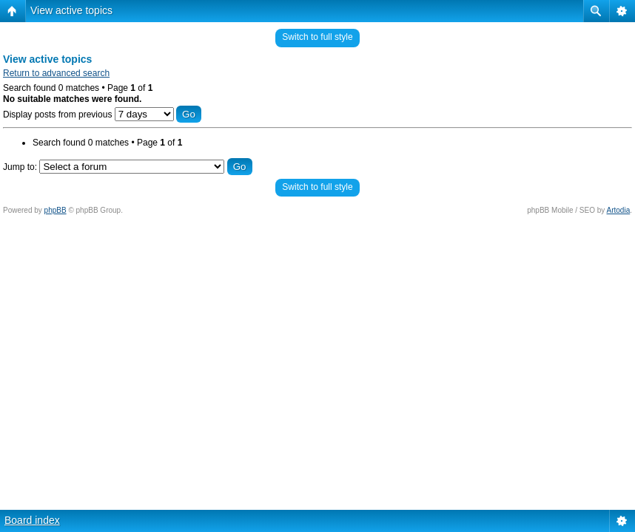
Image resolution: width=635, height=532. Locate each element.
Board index (32, 520)
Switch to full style (317, 37)
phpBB (55, 210)
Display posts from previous (102, 114)
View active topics (71, 10)
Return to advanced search (56, 73)
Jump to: (20, 167)
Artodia (619, 210)
